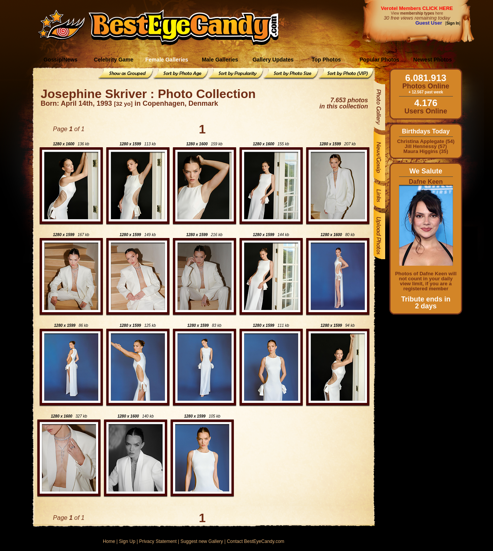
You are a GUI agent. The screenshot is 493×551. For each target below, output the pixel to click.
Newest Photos (432, 60)
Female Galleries (166, 60)
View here (417, 13)
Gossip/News (60, 60)
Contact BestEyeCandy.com (255, 541)
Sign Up (127, 541)
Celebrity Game (114, 60)
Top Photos (326, 60)
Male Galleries (220, 60)
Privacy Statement (157, 541)
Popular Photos (379, 60)
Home (109, 541)
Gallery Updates (273, 60)
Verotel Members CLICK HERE (417, 8)
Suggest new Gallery (201, 541)
